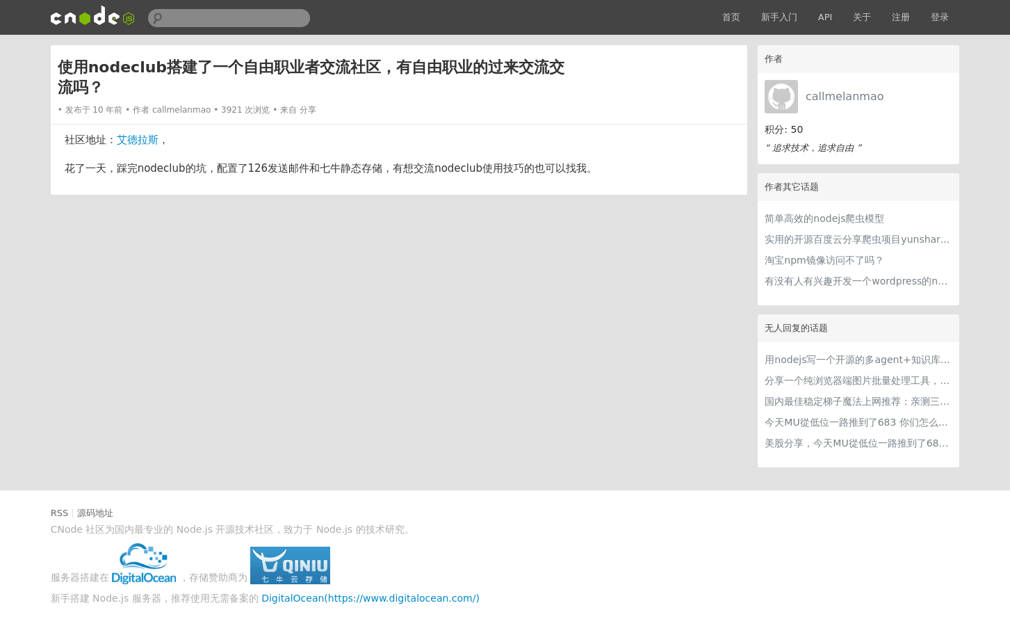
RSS (60, 513)
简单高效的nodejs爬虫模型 (824, 218)
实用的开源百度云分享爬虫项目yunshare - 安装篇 (858, 239)
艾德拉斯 (137, 140)
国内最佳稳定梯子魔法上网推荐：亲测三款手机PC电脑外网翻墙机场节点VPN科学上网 (858, 401)
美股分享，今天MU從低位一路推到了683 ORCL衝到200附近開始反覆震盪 (858, 443)
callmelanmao (845, 96)
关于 (862, 17)
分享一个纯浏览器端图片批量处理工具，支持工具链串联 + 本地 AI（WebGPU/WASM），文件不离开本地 (858, 380)
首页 (731, 17)
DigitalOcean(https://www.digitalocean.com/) (370, 598)
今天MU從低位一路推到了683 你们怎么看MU (858, 422)
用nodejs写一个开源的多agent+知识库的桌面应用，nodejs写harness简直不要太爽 (858, 359)
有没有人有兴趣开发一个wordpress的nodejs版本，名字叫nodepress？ (858, 281)
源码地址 (95, 513)
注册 (901, 17)
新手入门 (779, 17)
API (825, 17)
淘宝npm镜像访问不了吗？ (824, 260)
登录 (940, 17)
